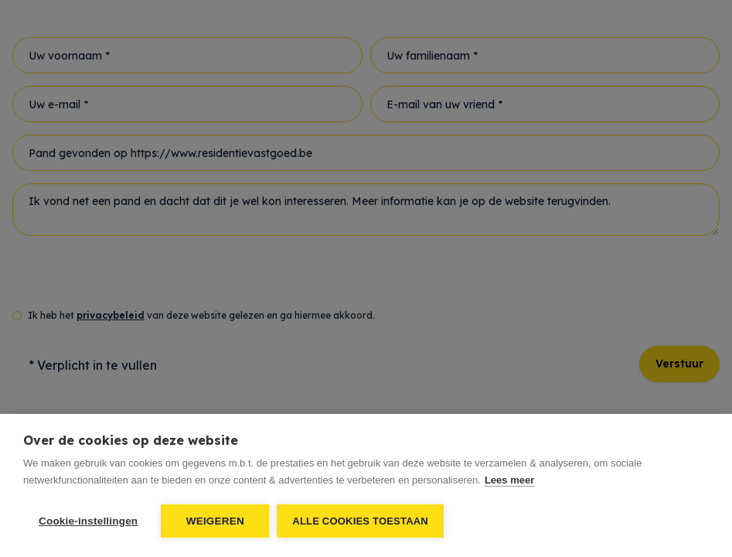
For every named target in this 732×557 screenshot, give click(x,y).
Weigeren (215, 521)
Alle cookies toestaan (360, 521)
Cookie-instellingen (88, 521)
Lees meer (509, 480)
